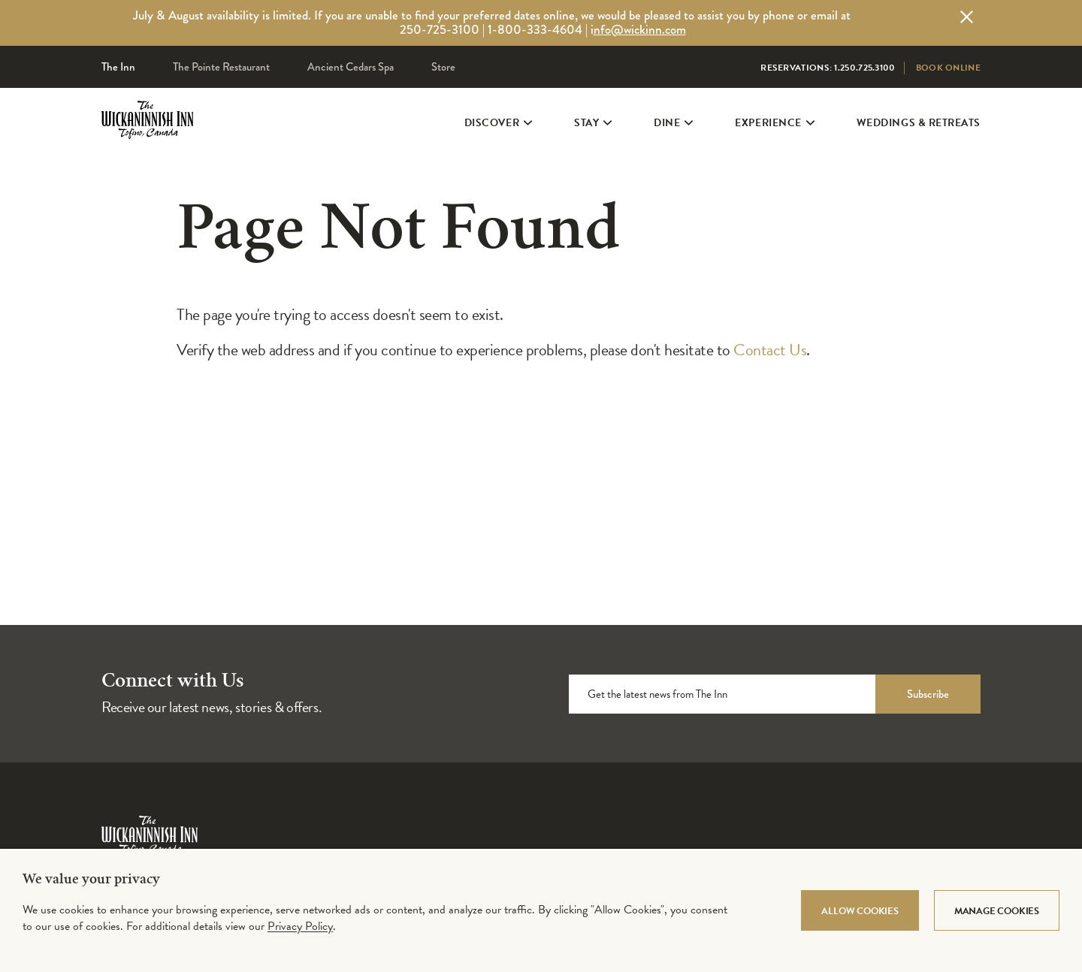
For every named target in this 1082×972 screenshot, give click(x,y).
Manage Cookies (996, 911)
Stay (591, 144)
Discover (496, 144)
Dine (672, 144)
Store (443, 67)
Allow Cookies (859, 911)
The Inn (118, 67)
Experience (773, 144)
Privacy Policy (300, 926)
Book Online (948, 67)
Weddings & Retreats (919, 144)
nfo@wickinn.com (640, 29)
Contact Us (769, 349)
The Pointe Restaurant (221, 67)
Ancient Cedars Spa (350, 67)
